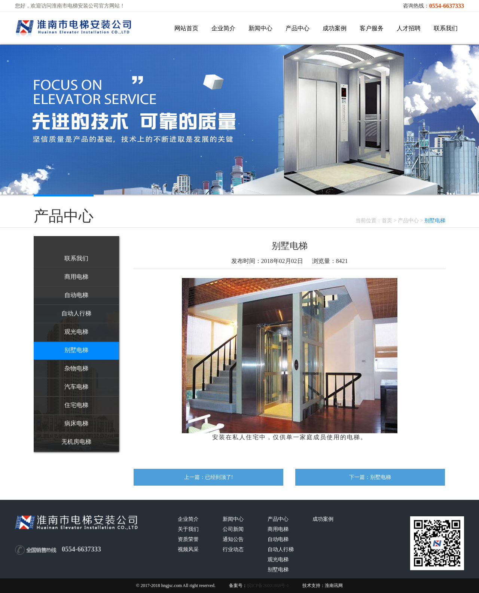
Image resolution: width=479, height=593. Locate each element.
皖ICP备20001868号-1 (268, 585)
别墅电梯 (380, 477)
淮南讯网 (334, 585)
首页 (387, 220)
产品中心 (408, 220)
